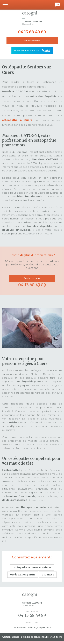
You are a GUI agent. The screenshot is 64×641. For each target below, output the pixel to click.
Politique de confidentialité (35, 637)
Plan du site (56, 637)
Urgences (48, 574)
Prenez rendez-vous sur (26, 50)
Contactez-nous (32, 40)
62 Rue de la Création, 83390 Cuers (32, 627)
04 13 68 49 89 (32, 32)
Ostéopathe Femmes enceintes (32, 567)
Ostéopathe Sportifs (22, 574)
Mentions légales (10, 637)
